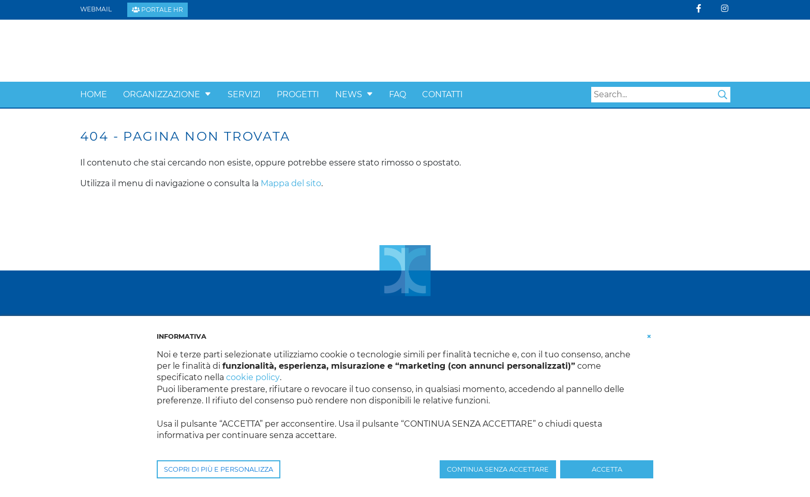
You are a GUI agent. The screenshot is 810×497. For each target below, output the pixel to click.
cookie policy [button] (252, 377)
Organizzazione (161, 94)
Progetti (298, 94)
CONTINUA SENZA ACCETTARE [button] (498, 469)
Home (93, 94)
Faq (397, 94)
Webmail (96, 9)
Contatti (442, 94)
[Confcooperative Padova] (160, 50)
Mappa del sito (291, 183)
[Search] (660, 94)
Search (722, 94)
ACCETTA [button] (607, 469)
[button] (208, 94)
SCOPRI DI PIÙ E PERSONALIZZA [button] (218, 469)
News (348, 94)
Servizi (244, 94)
